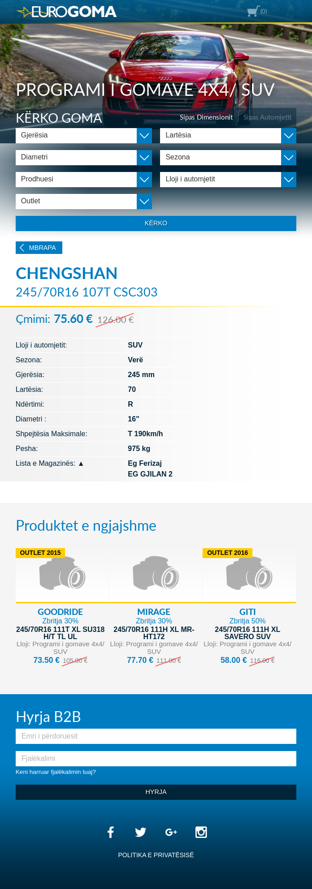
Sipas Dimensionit (206, 117)
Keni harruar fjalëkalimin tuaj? (56, 772)
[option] (156, 71)
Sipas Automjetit (267, 117)
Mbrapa (42, 247)
